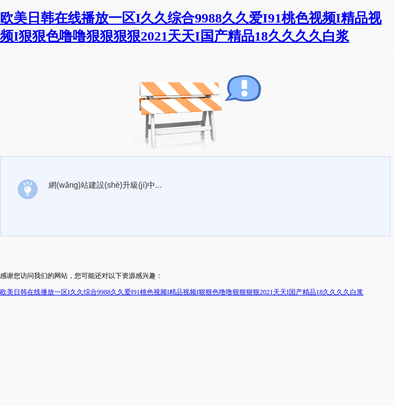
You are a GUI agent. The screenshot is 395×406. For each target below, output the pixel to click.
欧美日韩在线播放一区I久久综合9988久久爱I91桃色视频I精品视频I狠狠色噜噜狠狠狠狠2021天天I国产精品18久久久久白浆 (181, 292)
